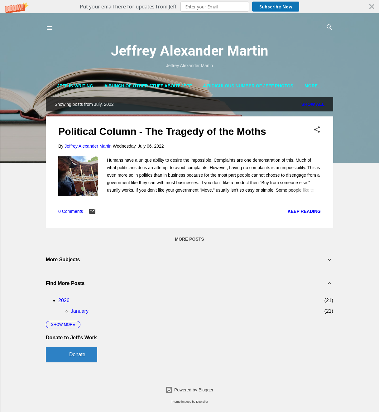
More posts (189, 240)
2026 (64, 301)
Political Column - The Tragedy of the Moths (162, 133)
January (80, 312)
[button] (189, 6)
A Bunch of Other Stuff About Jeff (148, 85)
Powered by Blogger (189, 389)
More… (313, 85)
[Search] (329, 28)
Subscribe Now (275, 7)
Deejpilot (202, 401)
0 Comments (70, 212)
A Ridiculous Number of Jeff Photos (248, 85)
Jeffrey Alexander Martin (189, 50)
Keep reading (304, 212)
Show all (312, 105)
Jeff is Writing (75, 85)
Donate (77, 355)
